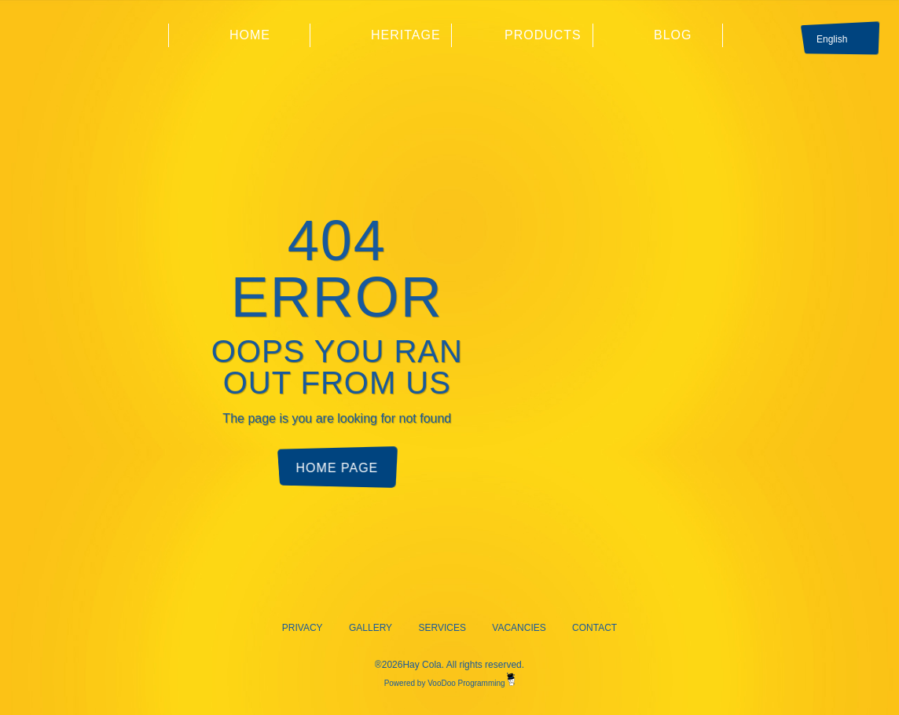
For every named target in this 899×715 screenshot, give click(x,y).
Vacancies (518, 627)
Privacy (302, 627)
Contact (594, 627)
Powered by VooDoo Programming (450, 683)
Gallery (370, 627)
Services (441, 627)
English (831, 39)
